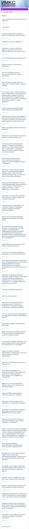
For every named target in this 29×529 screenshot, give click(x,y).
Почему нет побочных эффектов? (12, 42)
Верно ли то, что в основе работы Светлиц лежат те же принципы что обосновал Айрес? (13, 385)
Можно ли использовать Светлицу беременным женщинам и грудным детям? (13, 218)
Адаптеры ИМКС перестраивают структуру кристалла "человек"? (12, 394)
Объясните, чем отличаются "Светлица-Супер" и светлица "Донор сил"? (14, 136)
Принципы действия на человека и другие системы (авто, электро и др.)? (13, 34)
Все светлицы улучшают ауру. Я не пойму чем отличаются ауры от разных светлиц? (14, 83)
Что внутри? (6, 27)
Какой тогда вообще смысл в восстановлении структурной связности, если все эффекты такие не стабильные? (13, 161)
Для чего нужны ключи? (9, 296)
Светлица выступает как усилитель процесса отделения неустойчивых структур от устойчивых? (13, 420)
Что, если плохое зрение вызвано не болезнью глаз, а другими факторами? (14, 253)
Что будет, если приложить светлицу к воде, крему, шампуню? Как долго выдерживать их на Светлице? (14, 411)
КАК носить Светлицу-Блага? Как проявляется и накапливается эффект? (14, 402)
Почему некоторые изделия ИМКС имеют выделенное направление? (12, 109)
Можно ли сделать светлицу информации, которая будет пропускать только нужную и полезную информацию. (14, 353)
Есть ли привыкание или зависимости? (14, 58)
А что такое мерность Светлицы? (12, 289)
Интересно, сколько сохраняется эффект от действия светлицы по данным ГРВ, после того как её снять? (13, 49)
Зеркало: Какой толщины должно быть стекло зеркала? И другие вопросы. (14, 486)
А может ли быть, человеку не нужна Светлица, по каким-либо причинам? (13, 478)
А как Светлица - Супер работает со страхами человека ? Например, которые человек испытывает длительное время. (13, 208)
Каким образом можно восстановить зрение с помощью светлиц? (13, 245)
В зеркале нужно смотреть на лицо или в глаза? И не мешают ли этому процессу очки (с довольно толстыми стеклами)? (14, 495)
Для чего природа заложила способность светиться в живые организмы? (12, 74)
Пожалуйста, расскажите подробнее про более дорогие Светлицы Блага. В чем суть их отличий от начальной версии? (13, 468)
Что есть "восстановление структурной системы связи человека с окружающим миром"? (14, 315)
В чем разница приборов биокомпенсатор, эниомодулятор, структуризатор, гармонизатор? (12, 445)
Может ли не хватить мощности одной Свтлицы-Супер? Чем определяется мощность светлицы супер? (14, 333)
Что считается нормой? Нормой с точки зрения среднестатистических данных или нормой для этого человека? (14, 343)
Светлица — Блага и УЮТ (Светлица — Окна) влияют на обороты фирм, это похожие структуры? (14, 197)
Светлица (3, 526)
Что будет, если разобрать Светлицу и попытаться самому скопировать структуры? (13, 516)
